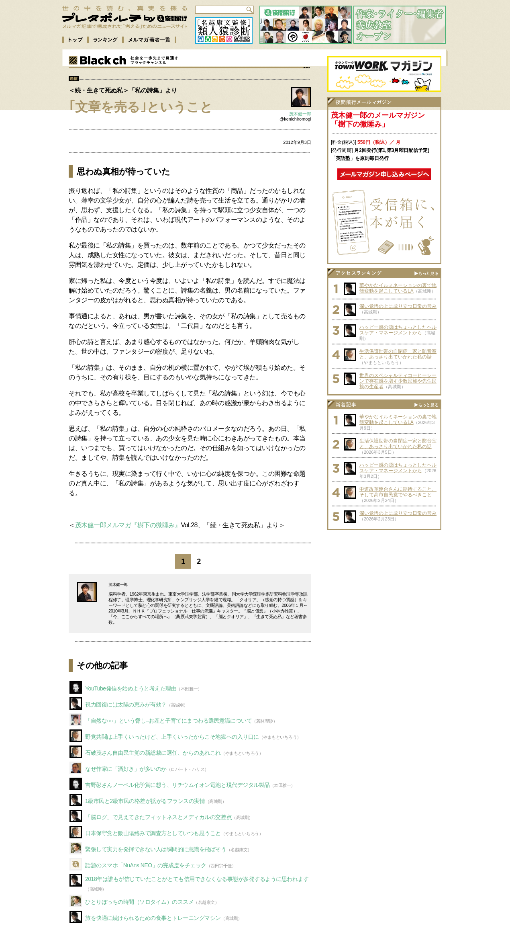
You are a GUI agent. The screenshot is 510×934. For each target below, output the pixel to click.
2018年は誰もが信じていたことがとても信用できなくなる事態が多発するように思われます (197, 879)
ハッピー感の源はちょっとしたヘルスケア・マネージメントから (398, 330)
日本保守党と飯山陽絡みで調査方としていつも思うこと (153, 833)
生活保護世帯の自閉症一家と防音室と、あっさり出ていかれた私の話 (398, 354)
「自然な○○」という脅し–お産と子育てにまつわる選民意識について (168, 720)
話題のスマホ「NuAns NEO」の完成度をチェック (145, 865)
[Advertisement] (384, 584)
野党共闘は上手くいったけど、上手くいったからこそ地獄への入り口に (172, 736)
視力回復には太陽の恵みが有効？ (126, 704)
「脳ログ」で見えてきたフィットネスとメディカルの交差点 (158, 817)
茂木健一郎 (300, 113)
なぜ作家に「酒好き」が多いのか (126, 769)
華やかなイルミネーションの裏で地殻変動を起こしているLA (398, 288)
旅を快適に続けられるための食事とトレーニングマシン (153, 918)
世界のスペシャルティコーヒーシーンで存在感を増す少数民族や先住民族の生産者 (398, 381)
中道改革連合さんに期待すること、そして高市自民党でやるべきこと (398, 492)
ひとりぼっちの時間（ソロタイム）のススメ (139, 902)
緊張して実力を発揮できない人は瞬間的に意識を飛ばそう (155, 849)
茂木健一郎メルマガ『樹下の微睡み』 (128, 525)
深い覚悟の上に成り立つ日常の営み (398, 306)
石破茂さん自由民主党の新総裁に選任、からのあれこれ (153, 753)
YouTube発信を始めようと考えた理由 (130, 688)
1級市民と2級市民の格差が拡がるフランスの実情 (145, 801)
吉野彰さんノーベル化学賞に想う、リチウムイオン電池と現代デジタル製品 (177, 785)
